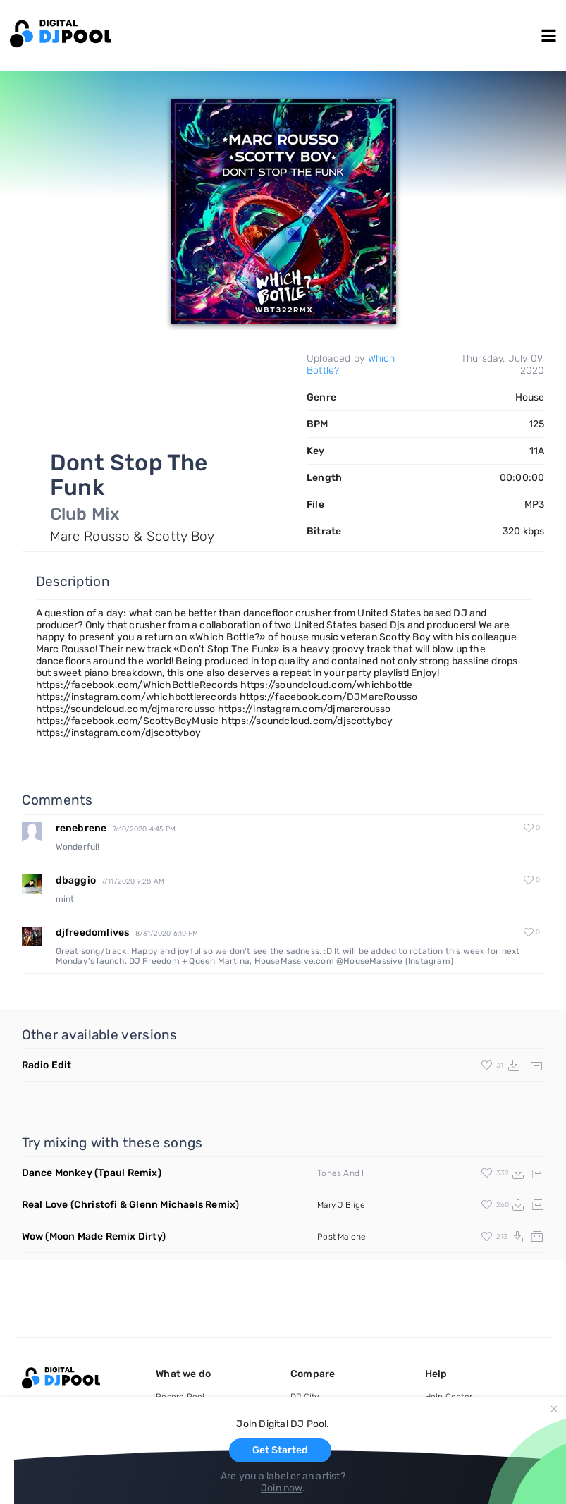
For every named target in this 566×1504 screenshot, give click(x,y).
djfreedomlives (93, 933)
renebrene (81, 828)
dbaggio (76, 880)
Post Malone (341, 1237)
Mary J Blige (341, 1205)
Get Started (280, 1450)
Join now (281, 1488)
